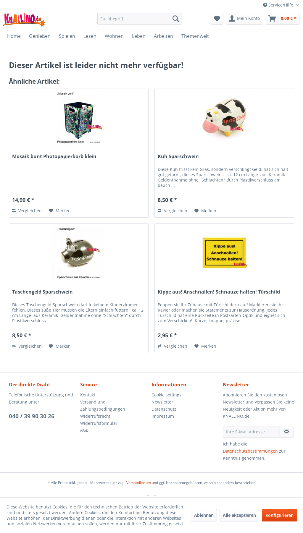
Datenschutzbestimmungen (250, 451)
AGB (84, 430)
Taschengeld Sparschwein (42, 292)
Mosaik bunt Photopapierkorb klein (54, 156)
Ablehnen (204, 515)
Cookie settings (166, 395)
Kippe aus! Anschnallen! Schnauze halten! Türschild (219, 292)
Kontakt (87, 395)
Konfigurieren (279, 515)
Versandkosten (138, 482)
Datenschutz (164, 409)
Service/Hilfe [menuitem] (278, 5)
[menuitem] (139, 19)
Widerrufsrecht (95, 416)
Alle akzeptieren (239, 515)
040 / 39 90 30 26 (31, 416)
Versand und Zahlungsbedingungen (102, 405)
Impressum (163, 416)
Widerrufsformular (98, 423)
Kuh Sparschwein (178, 156)
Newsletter (162, 402)
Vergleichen (27, 210)
